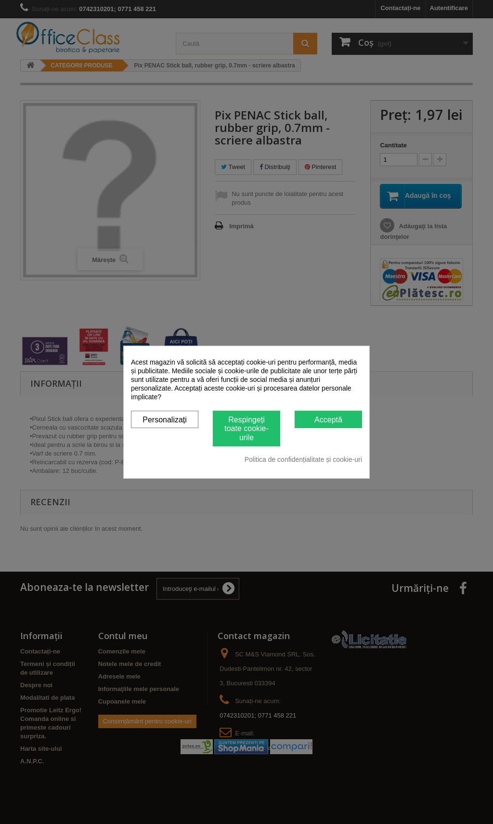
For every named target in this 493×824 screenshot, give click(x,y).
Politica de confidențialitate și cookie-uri (303, 459)
